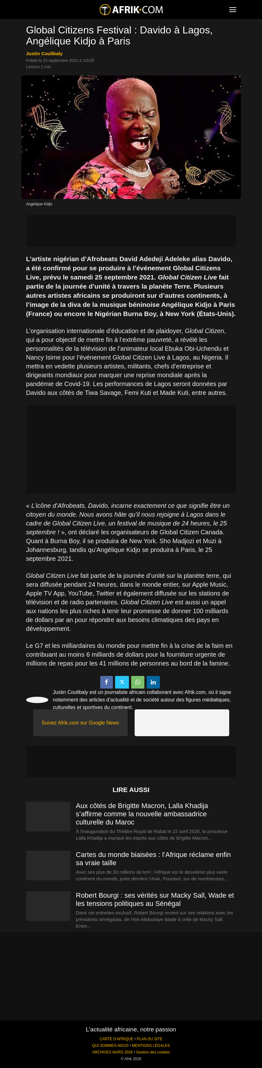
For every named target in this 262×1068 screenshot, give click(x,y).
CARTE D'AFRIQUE (116, 1039)
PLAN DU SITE (149, 1039)
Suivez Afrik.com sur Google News (80, 722)
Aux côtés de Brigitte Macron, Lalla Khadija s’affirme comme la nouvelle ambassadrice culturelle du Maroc (142, 814)
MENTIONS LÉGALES (151, 1045)
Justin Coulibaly (44, 53)
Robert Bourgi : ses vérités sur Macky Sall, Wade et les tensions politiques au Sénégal (155, 899)
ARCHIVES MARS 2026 (112, 1052)
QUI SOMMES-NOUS (110, 1045)
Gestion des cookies (153, 1052)
